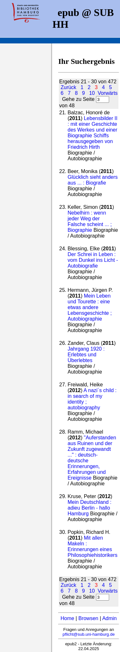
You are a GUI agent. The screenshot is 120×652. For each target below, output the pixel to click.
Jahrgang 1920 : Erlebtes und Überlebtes (86, 354)
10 (92, 93)
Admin (109, 618)
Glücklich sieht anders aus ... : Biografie (93, 180)
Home (67, 618)
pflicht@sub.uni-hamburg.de (89, 634)
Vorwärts (107, 93)
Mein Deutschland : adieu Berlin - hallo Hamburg (89, 507)
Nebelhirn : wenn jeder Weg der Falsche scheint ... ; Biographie (90, 221)
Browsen (88, 618)
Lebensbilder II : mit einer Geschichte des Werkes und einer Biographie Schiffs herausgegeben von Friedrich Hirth (92, 133)
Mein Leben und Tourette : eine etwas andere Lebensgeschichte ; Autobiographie (90, 307)
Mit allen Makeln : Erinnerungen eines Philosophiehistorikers (92, 546)
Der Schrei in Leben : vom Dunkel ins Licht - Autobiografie (93, 260)
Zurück (68, 87)
